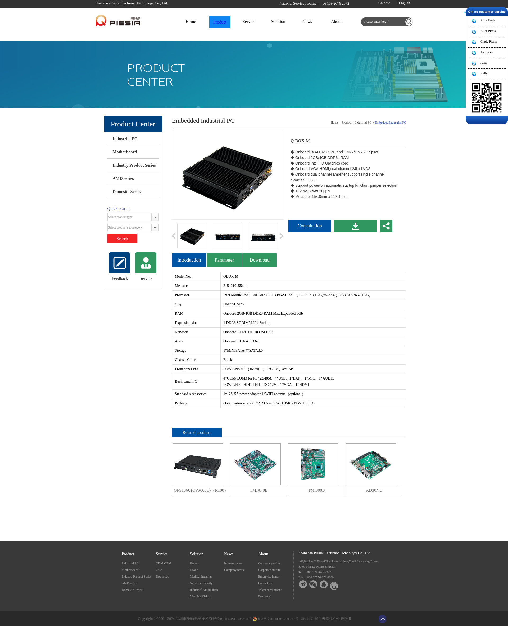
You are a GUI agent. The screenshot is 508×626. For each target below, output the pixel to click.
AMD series (123, 178)
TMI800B (316, 490)
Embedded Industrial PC (390, 122)
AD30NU (374, 490)
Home (190, 21)
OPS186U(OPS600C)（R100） (201, 490)
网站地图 (306, 619)
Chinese (384, 3)
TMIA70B (259, 490)
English (404, 3)
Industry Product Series (134, 165)
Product (346, 122)
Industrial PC (124, 138)
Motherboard (124, 152)
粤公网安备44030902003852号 (277, 619)
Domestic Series (126, 191)
